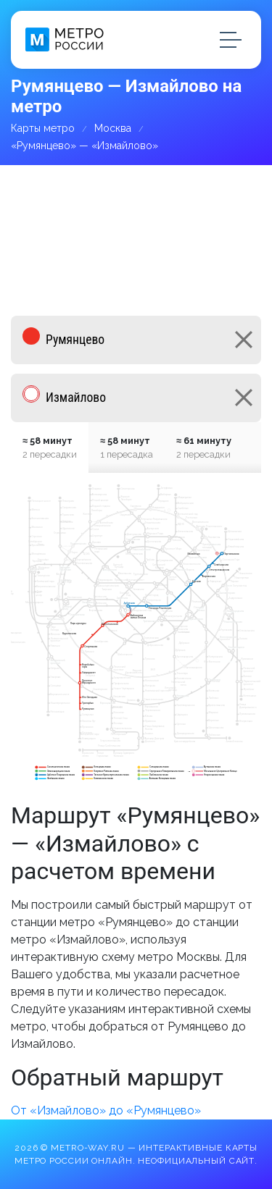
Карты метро (43, 128)
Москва (112, 128)
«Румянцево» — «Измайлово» (84, 145)
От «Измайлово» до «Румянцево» (106, 1110)
